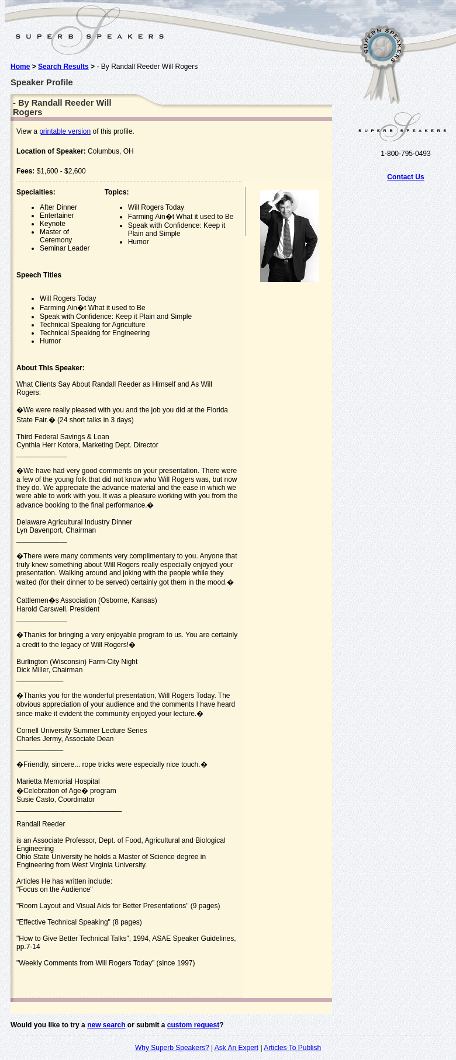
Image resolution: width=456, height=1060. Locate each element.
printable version (65, 131)
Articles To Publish (292, 1048)
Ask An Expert (236, 1048)
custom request (193, 1025)
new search (106, 1025)
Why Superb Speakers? (172, 1048)
